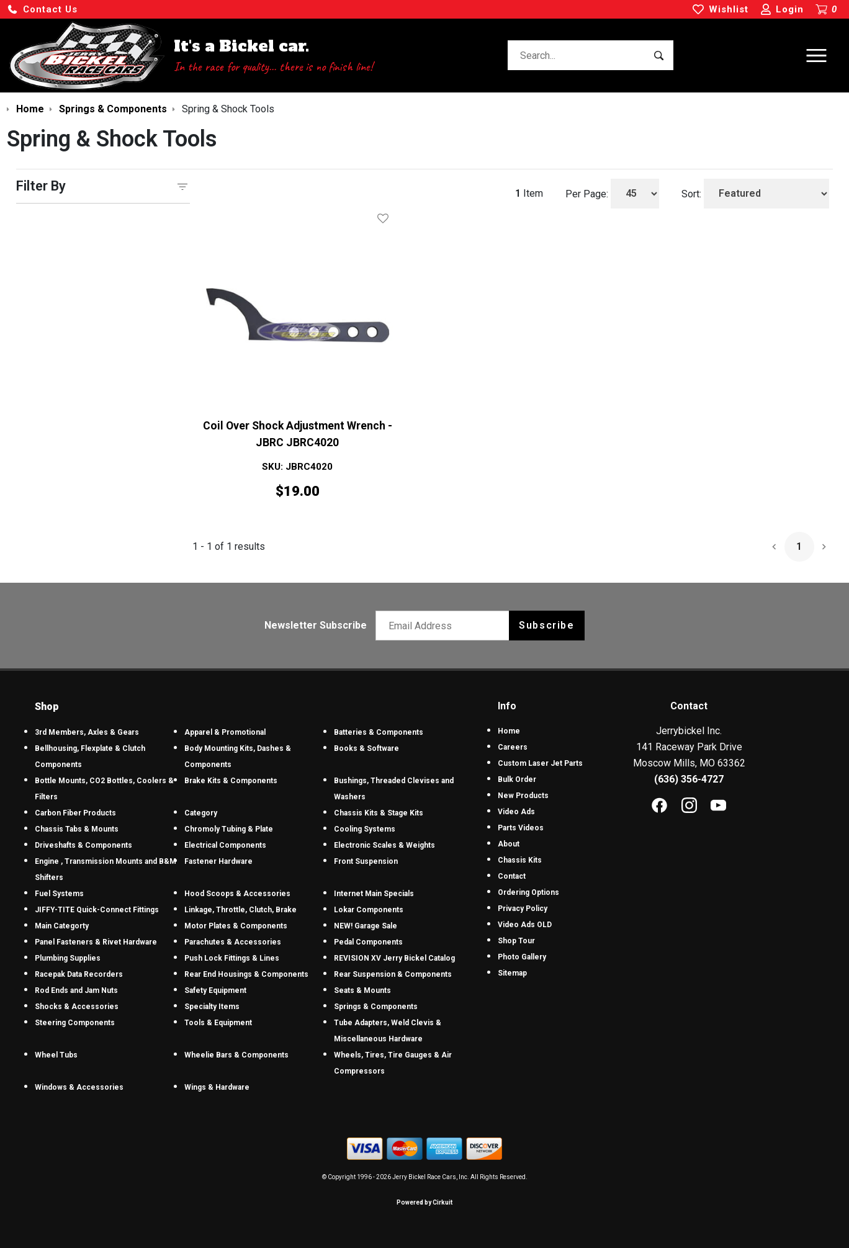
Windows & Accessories (79, 1087)
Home (509, 731)
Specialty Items (212, 1006)
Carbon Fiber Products (75, 813)
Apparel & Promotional (225, 732)
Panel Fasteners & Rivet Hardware (96, 942)
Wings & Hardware (216, 1087)
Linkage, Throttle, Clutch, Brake (240, 909)
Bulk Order (517, 779)
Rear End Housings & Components (246, 974)
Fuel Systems (59, 893)
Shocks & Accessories (77, 1006)
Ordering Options (528, 892)
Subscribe (546, 625)
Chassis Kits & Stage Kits (378, 813)
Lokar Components (368, 909)
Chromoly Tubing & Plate (228, 829)
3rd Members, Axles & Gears (87, 732)
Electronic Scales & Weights (384, 845)
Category (200, 813)
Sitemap (512, 973)
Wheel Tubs (56, 1055)
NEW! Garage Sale (365, 926)
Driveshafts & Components (83, 845)
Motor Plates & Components (235, 926)
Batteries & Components (378, 732)
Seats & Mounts (362, 990)
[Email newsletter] (445, 625)
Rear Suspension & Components (393, 974)
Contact (512, 876)
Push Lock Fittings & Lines (231, 958)
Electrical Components (225, 845)
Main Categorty (62, 926)
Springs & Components (376, 1006)
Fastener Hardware (218, 861)
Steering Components (75, 1022)
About (508, 844)
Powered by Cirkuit (424, 1202)
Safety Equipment (215, 990)
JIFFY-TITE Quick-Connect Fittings (97, 909)
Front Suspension (366, 861)
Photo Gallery (522, 957)
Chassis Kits (520, 860)
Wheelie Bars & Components (236, 1055)
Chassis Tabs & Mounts (77, 829)
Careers (513, 747)
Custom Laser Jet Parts (540, 763)
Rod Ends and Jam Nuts (76, 990)
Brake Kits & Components (230, 780)
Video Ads (516, 811)
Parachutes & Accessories (232, 942)
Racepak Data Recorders (79, 974)
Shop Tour (516, 940)
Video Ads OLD (525, 924)
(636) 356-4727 (689, 779)
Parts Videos (521, 828)
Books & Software (366, 748)
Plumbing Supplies (68, 958)
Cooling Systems (364, 829)
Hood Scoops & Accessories (237, 893)
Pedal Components (368, 942)
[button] (42, 9)
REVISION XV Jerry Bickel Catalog (394, 958)
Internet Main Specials (374, 893)
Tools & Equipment (218, 1022)
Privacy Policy (522, 908)
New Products (523, 795)
